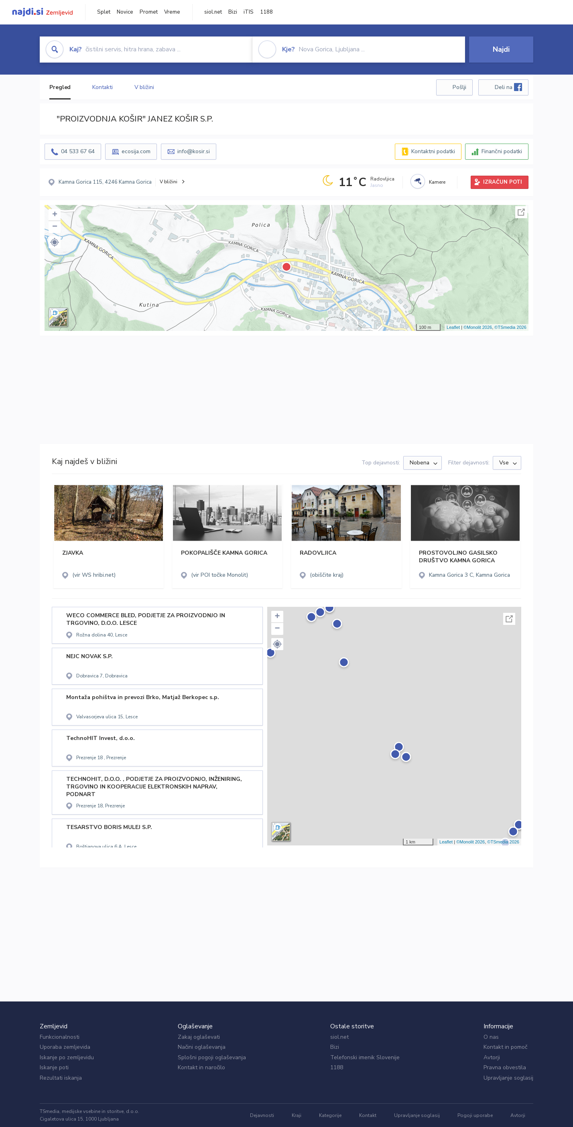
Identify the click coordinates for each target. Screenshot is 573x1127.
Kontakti (102, 87)
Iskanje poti (54, 1067)
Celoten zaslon (521, 212)
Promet (149, 12)
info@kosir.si (193, 151)
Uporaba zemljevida (65, 1047)
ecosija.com (136, 151)
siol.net (213, 12)
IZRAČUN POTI (502, 182)
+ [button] (54, 215)
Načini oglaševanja (202, 1047)
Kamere (437, 182)
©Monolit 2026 (477, 327)
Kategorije (330, 1115)
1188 (266, 12)
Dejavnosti (262, 1115)
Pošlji (459, 87)
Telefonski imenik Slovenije (365, 1057)
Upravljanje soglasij (508, 1078)
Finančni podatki (502, 151)
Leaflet (453, 327)
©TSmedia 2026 (510, 327)
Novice (125, 12)
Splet (103, 12)
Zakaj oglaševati (199, 1037)
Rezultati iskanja (61, 1078)
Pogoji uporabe (475, 1115)
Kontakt (367, 1115)
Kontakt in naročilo (201, 1067)
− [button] (54, 227)
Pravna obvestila (505, 1067)
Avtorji (492, 1057)
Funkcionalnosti (59, 1037)
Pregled (60, 87)
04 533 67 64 (78, 151)
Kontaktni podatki (433, 151)
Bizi (232, 12)
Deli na (508, 87)
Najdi (501, 49)
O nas (491, 1037)
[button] (55, 242)
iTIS (249, 12)
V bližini (144, 87)
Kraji (296, 1115)
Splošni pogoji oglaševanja (212, 1057)
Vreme (172, 12)
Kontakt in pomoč (505, 1047)
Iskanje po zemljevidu (67, 1057)
